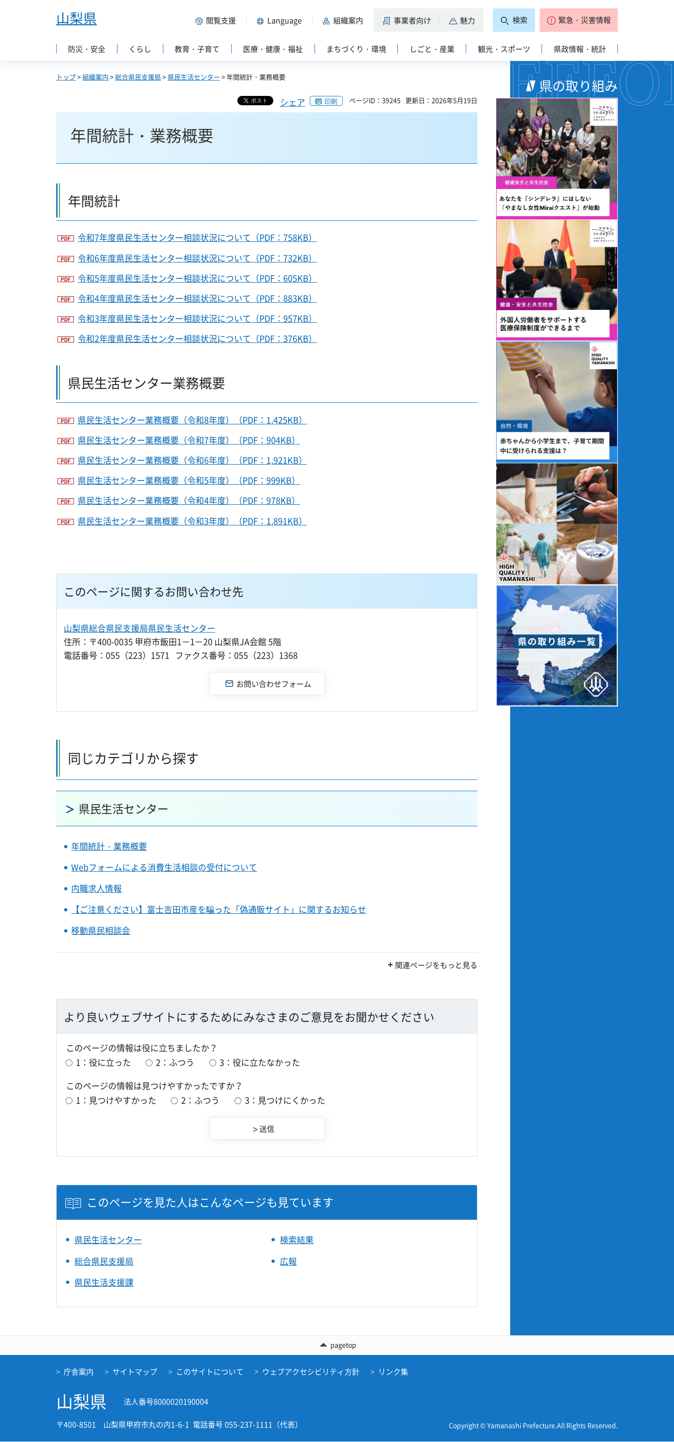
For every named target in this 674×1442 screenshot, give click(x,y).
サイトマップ (134, 1371)
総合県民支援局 (138, 76)
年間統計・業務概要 (109, 846)
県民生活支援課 (103, 1282)
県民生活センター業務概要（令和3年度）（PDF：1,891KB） (192, 521)
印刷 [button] (330, 101)
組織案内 (95, 76)
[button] (217, 20)
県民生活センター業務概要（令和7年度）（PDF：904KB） (189, 440)
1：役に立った (103, 1062)
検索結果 (297, 1239)
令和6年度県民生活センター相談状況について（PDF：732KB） (197, 258)
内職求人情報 (96, 888)
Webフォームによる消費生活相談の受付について (164, 867)
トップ (66, 76)
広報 (288, 1261)
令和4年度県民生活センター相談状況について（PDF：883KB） (197, 298)
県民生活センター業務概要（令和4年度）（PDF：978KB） (189, 500)
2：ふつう (175, 1062)
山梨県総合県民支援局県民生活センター (139, 628)
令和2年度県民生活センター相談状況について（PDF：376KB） (197, 338)
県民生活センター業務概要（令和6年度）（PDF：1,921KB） (192, 460)
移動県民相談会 (100, 930)
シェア (292, 102)
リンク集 (393, 1371)
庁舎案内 (79, 1371)
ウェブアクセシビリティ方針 (310, 1371)
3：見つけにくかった (285, 1100)
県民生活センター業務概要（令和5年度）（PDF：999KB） (189, 480)
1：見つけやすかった (116, 1100)
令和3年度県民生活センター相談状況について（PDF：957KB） (197, 318)
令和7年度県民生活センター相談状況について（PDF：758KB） (197, 237)
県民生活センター (194, 76)
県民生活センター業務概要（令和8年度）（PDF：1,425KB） (192, 420)
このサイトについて (209, 1371)
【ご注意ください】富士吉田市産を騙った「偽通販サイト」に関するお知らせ (218, 909)
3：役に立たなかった (260, 1062)
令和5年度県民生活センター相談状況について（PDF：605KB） (197, 278)
